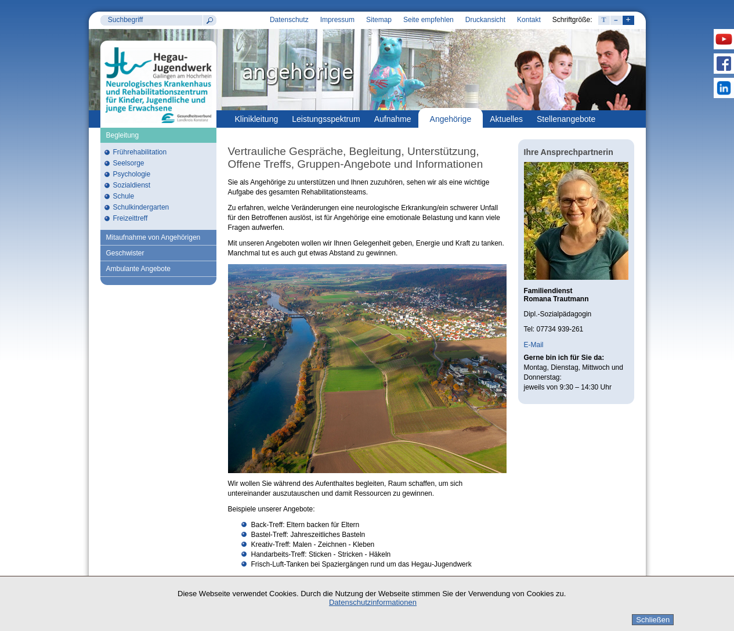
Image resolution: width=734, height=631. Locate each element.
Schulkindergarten (141, 207)
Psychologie (132, 174)
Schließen (653, 619)
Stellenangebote (566, 119)
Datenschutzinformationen (373, 602)
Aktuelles (506, 119)
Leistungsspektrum (326, 119)
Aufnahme (392, 119)
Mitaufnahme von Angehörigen (153, 237)
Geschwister (125, 253)
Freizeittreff (130, 218)
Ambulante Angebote (138, 269)
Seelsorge (128, 163)
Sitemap (379, 20)
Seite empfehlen (428, 20)
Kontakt (529, 20)
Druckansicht (485, 20)
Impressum (337, 20)
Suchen (209, 20)
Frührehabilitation (140, 152)
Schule (124, 196)
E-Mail (534, 345)
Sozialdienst (132, 185)
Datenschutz (289, 20)
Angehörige (451, 119)
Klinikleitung (257, 119)
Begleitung (122, 135)
